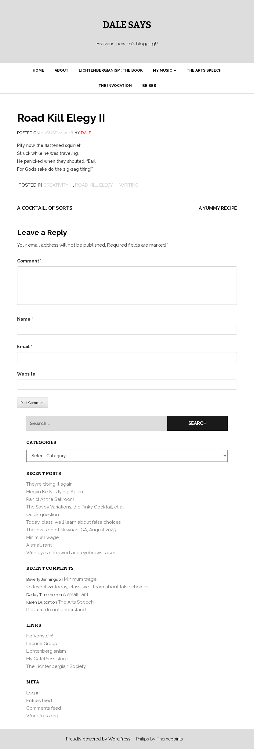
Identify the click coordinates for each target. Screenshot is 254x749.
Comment (29, 261)
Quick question (42, 514)
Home (38, 70)
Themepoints (170, 739)
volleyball (37, 587)
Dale (86, 132)
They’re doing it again (49, 484)
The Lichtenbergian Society (56, 666)
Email (24, 346)
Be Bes (149, 86)
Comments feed (43, 708)
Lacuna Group (41, 643)
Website (26, 374)
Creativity (55, 185)
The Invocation (115, 86)
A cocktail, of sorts (44, 208)
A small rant (39, 545)
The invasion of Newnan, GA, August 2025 (71, 530)
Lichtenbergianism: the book (111, 70)
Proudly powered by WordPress (98, 739)
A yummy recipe (218, 208)
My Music (164, 70)
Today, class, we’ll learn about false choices (73, 522)
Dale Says (127, 25)
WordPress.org (42, 716)
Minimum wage (42, 537)
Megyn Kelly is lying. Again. (55, 491)
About (61, 70)
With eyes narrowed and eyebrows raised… (72, 552)
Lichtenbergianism (46, 651)
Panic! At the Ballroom (50, 499)
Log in (33, 693)
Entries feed (39, 700)
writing (129, 185)
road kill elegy (94, 185)
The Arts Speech (204, 70)
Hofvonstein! (39, 636)
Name (25, 319)
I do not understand (64, 609)
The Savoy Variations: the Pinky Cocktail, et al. (75, 507)
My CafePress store (46, 659)
